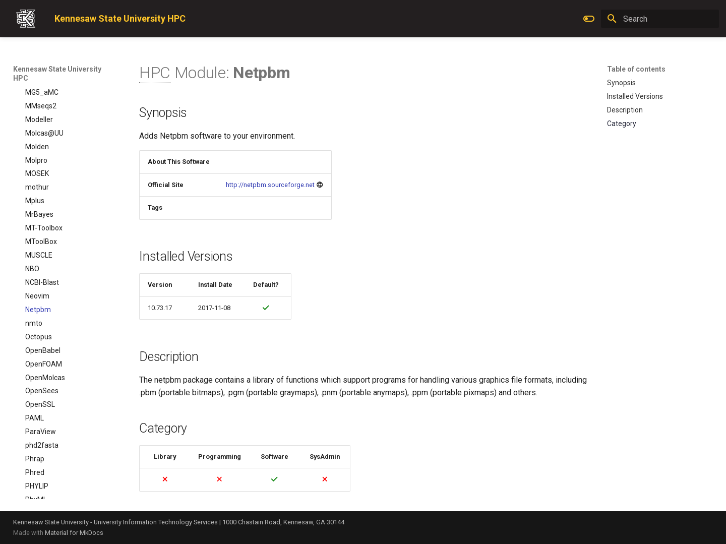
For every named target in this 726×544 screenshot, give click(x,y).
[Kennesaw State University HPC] (25, 18)
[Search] (660, 19)
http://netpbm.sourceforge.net (270, 185)
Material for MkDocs (74, 532)
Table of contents (636, 69)
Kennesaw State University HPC (57, 73)
